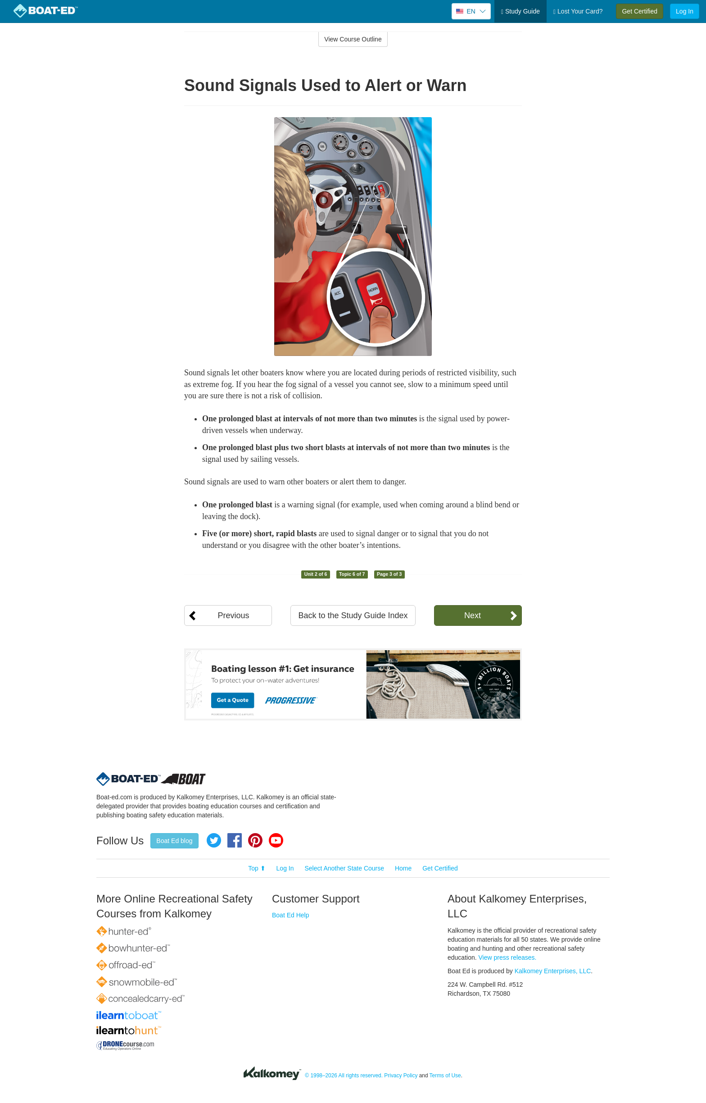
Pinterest (255, 840)
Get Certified (639, 11)
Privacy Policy (400, 1075)
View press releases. (508, 957)
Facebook (234, 840)
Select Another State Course (344, 868)
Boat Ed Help (290, 915)
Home (403, 868)
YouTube (276, 840)
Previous (233, 615)
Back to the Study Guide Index (352, 615)
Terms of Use (445, 1075)
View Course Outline (352, 39)
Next (472, 615)
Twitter (214, 840)
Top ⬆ (256, 868)
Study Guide (520, 11)
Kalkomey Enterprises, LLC (553, 971)
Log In (684, 11)
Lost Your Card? (577, 11)
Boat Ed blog (174, 840)
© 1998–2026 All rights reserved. (344, 1075)
